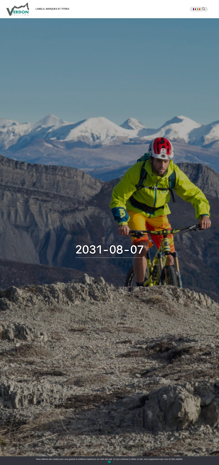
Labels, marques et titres (52, 9)
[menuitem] (194, 9)
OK (109, 462)
